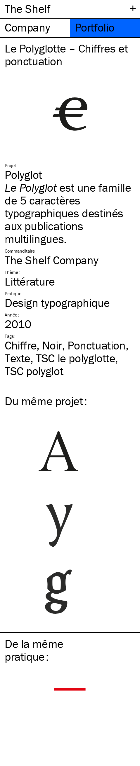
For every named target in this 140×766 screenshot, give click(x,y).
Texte (17, 358)
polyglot (34, 371)
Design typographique (57, 302)
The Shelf (27, 8)
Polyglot (23, 174)
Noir (52, 345)
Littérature (30, 281)
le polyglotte (75, 358)
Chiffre (21, 345)
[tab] (35, 28)
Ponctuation (97, 345)
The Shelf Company (51, 260)
